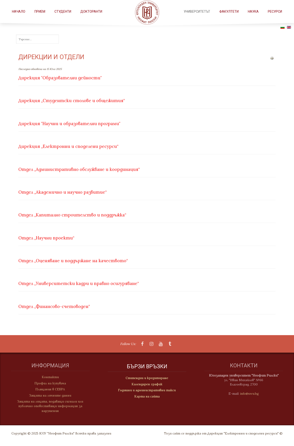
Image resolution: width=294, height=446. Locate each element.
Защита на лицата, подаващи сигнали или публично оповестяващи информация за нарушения (48, 406)
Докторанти (91, 11)
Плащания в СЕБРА (48, 389)
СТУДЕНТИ (62, 11)
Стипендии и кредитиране (147, 378)
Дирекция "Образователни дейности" (60, 78)
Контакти (48, 377)
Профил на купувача (48, 383)
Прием (39, 11)
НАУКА (253, 11)
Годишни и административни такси (147, 390)
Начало (18, 11)
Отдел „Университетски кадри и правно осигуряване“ (78, 283)
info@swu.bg (251, 393)
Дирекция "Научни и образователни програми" (69, 123)
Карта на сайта (147, 396)
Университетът (197, 11)
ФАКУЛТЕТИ (229, 11)
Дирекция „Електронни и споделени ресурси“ (68, 146)
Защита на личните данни (48, 395)
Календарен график (147, 384)
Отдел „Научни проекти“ (46, 238)
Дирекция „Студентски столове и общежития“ (71, 100)
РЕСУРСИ (275, 11)
